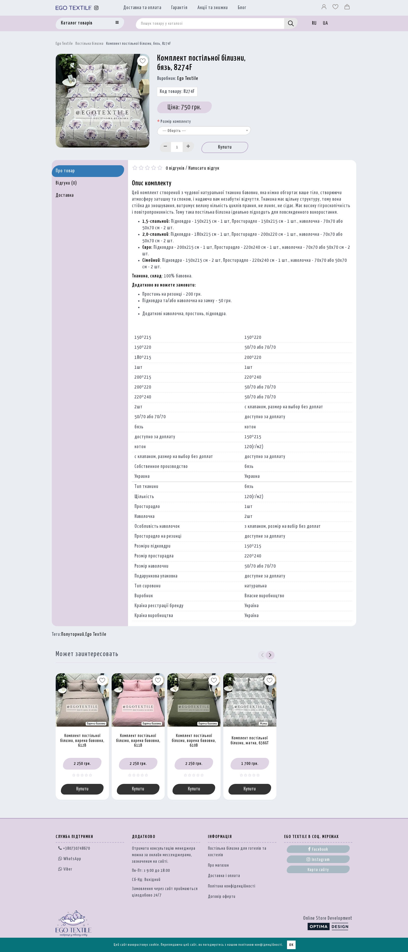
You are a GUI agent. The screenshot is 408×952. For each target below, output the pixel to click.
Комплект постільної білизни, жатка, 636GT (250, 740)
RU (314, 23)
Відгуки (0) (66, 183)
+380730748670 (74, 849)
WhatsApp (69, 859)
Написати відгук (203, 168)
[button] (270, 655)
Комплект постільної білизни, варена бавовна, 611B (138, 740)
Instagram (318, 859)
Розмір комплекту (176, 122)
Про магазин (218, 865)
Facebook (318, 849)
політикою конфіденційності (260, 945)
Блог (242, 7)
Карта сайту (318, 870)
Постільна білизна (89, 44)
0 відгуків (175, 168)
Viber (65, 869)
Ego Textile (64, 44)
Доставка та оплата (142, 7)
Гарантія (179, 7)
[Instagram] (96, 7)
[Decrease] (165, 147)
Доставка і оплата (224, 876)
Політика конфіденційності (231, 886)
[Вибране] (336, 8)
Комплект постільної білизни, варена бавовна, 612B (82, 740)
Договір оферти (221, 897)
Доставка (65, 195)
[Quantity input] (177, 147)
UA (325, 23)
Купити (225, 147)
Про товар (65, 171)
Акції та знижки (212, 7)
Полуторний (72, 634)
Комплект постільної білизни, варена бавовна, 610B (194, 740)
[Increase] (188, 147)
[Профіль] (324, 8)
